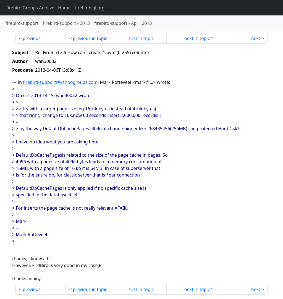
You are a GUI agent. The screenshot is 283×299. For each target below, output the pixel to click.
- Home (38, 8)
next (255, 38)
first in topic (141, 38)
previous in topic (90, 38)
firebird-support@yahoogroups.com (60, 82)
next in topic (197, 38)
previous (31, 38)
